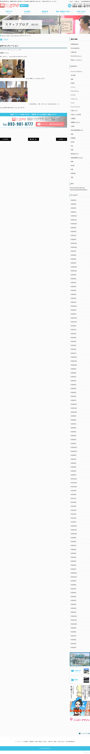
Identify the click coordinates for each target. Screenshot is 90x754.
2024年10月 (74, 247)
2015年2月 (73, 608)
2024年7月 (73, 251)
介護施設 (73, 118)
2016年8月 (73, 541)
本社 (72, 145)
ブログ (71, 1)
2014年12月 (74, 616)
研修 (72, 161)
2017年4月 (73, 510)
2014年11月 (74, 620)
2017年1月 (73, 521)
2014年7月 (73, 635)
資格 (72, 177)
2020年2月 (73, 396)
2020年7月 (73, 376)
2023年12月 (74, 266)
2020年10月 (74, 365)
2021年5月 (73, 337)
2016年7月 (73, 545)
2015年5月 (73, 596)
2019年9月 (73, 416)
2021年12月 (74, 317)
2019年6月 (73, 427)
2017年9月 (73, 490)
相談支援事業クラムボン (77, 157)
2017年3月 (73, 514)
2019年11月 (74, 408)
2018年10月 (74, 451)
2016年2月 (73, 565)
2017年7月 (73, 498)
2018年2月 (73, 471)
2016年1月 (73, 569)
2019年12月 (74, 404)
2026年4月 (73, 200)
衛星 (72, 169)
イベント (73, 87)
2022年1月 (73, 314)
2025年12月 (74, 215)
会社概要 (27, 12)
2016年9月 (73, 537)
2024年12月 (74, 243)
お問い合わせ (81, 12)
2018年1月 (73, 474)
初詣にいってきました (76, 60)
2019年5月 (73, 431)
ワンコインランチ (75, 106)
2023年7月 (73, 282)
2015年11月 (74, 576)
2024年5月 (73, 259)
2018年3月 (73, 467)
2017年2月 (73, 518)
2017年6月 (73, 502)
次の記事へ (61, 139)
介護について (74, 110)
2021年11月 (74, 321)
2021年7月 (73, 329)
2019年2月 (73, 439)
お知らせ (77, 1)
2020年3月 (73, 392)
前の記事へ (5, 139)
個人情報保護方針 (85, 1)
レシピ (72, 102)
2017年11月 (74, 482)
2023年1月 (73, 302)
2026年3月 (73, 204)
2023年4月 (73, 294)
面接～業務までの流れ (63, 12)
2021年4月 (73, 341)
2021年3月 (73, 345)
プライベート (74, 98)
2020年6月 (73, 380)
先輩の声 (50, 741)
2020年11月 (74, 361)
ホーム (3, 35)
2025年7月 (73, 235)
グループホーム (15, 35)
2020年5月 (73, 384)
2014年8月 (73, 631)
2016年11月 (74, 529)
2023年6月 (73, 286)
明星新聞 (73, 138)
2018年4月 (73, 463)
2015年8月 (73, 584)
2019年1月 (73, 443)
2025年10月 (74, 223)
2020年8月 (73, 372)
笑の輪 (72, 165)
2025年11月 (74, 219)
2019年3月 (73, 435)
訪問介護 (73, 173)
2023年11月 (74, 270)
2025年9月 (73, 227)
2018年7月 (73, 459)
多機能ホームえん (75, 122)
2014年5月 (73, 643)
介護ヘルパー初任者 (76, 114)
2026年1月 (73, 212)
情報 (72, 134)
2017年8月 (73, 494)
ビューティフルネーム (76, 71)
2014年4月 (73, 647)
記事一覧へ (33, 139)
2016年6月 (73, 549)
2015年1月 (73, 612)
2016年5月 (73, 553)
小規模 (72, 126)
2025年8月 (73, 231)
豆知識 (72, 83)
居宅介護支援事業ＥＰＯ (77, 130)
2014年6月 (73, 639)
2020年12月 (74, 357)
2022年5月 (73, 310)
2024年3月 (73, 262)
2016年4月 (73, 557)
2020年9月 (73, 368)
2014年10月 (74, 624)
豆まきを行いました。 (76, 56)
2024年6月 (73, 255)
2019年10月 (74, 412)
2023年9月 (73, 274)
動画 (55, 741)
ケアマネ (73, 94)
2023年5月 (73, 290)
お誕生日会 (73, 52)
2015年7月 (73, 588)
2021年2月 (73, 349)
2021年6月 (73, 333)
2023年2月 (73, 298)
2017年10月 (74, 486)
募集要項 (45, 12)
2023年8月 (73, 278)
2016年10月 (74, 533)
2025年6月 (73, 239)
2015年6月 (73, 592)
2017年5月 (73, 506)
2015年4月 (73, 600)
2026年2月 (73, 208)
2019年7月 (73, 423)
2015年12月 (74, 573)
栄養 (72, 149)
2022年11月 (74, 306)
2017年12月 (74, 478)
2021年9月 (73, 325)
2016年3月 (73, 561)
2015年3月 (73, 604)
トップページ (9, 12)
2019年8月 (73, 419)
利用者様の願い (75, 44)
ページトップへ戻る (84, 733)
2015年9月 (73, 580)
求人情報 (73, 75)
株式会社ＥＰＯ (75, 153)
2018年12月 (74, 447)
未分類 (19, 49)
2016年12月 (74, 525)
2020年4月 (73, 388)
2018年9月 (73, 455)
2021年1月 (73, 353)
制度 (72, 79)
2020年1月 (73, 400)
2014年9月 (73, 627)
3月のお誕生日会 (75, 48)
